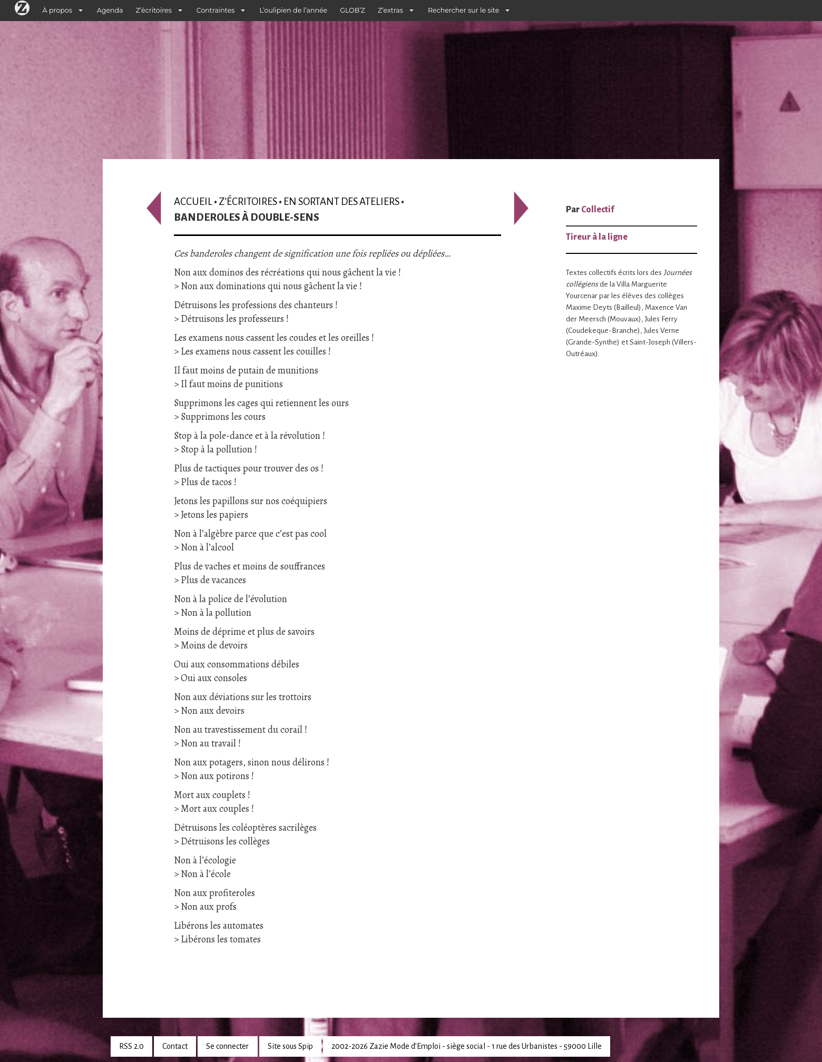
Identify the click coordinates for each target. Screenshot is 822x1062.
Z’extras (390, 10)
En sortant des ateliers (341, 201)
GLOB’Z (352, 10)
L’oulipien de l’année (293, 10)
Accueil (193, 201)
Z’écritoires (154, 10)
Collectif (597, 209)
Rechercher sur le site (463, 10)
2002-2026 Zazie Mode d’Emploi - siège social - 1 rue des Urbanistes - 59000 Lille (466, 1046)
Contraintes (216, 10)
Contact (175, 1046)
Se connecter (227, 1046)
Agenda (110, 10)
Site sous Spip (290, 1046)
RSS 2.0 (131, 1046)
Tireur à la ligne (597, 237)
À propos (57, 10)
